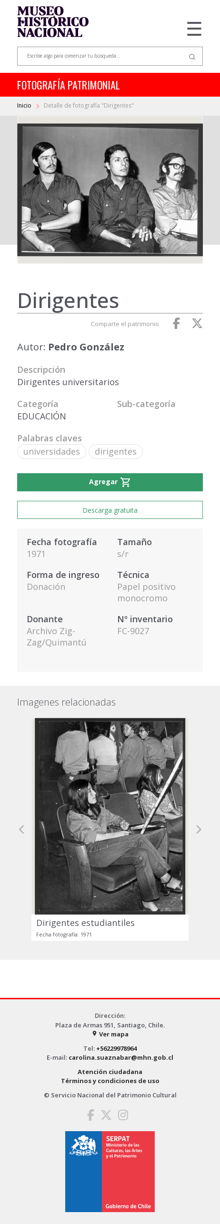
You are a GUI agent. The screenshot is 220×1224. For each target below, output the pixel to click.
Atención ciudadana (110, 1071)
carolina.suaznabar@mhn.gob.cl (121, 1057)
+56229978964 (116, 1048)
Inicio (25, 105)
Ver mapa (110, 1034)
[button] (22, 829)
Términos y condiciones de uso (110, 1080)
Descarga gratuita (110, 510)
